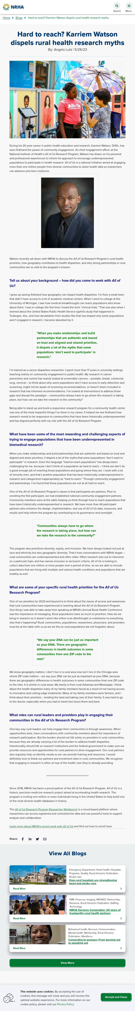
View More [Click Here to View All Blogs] (67, 963)
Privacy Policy (65, 1004)
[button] (128, 3)
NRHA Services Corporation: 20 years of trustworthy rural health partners (95, 911)
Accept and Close (116, 997)
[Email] (44, 839)
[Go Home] (13, 7)
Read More (67, 888)
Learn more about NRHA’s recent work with (41, 826)
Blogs (19, 18)
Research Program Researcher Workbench (46, 809)
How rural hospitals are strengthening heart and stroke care (93, 882)
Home (6, 18)
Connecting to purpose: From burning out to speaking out (94, 941)
